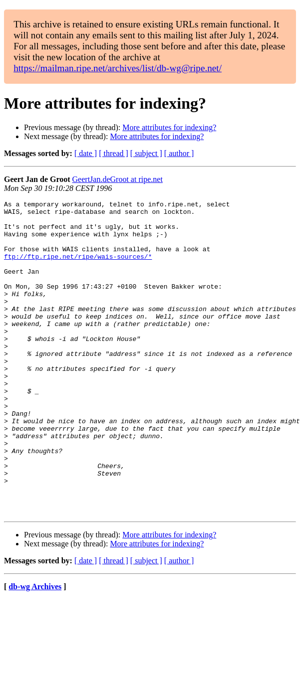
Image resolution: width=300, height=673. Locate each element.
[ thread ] (113, 153)
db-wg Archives (34, 649)
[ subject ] (146, 153)
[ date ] (85, 153)
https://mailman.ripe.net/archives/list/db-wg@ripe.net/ (117, 68)
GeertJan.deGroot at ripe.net (117, 179)
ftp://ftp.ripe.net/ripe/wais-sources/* (78, 268)
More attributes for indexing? (169, 127)
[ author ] (179, 153)
